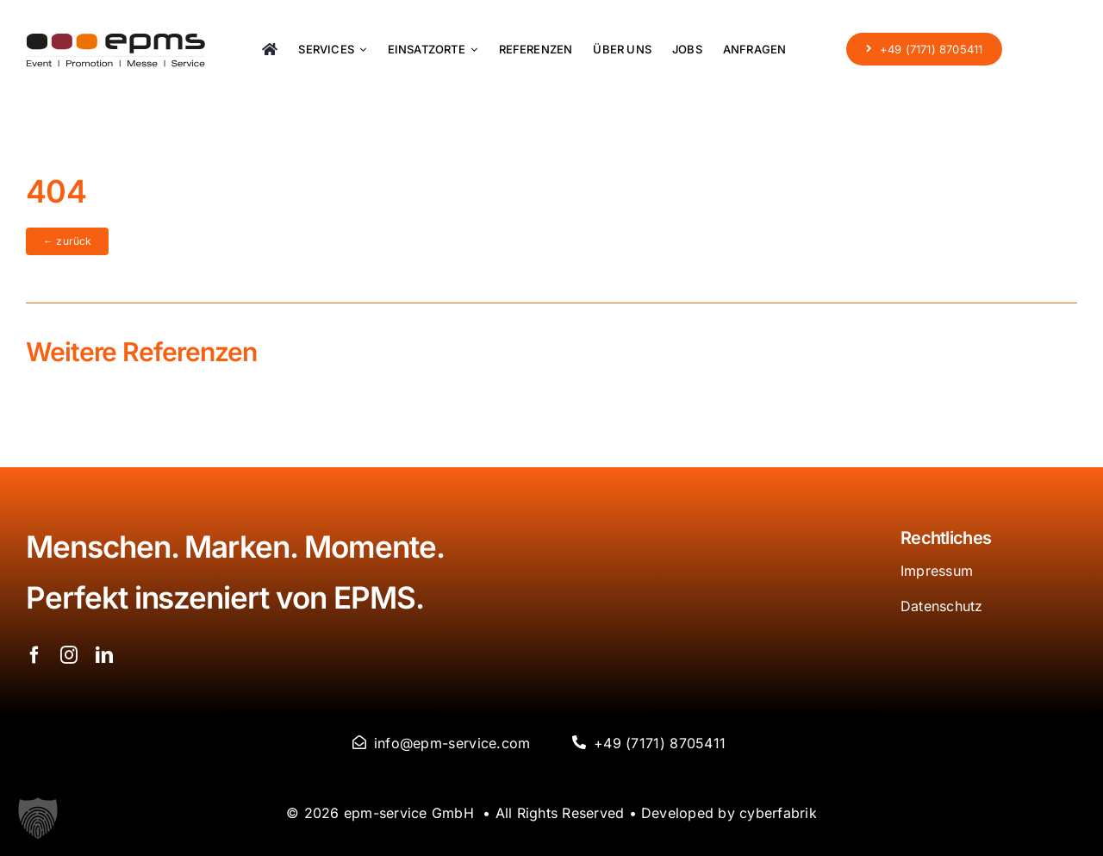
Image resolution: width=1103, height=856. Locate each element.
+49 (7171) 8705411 (660, 743)
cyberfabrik (778, 813)
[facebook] (34, 655)
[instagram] (69, 655)
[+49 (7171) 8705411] (924, 48)
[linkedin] (104, 655)
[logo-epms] (116, 40)
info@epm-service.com (452, 743)
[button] (38, 818)
